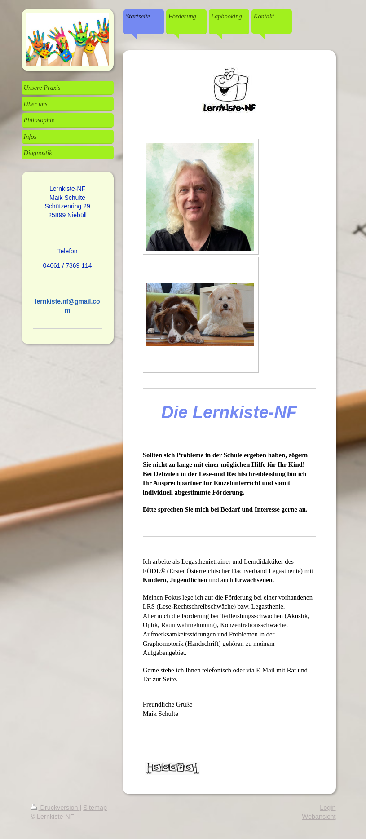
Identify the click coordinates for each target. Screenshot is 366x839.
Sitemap (95, 807)
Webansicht (319, 816)
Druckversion (55, 807)
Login (327, 807)
